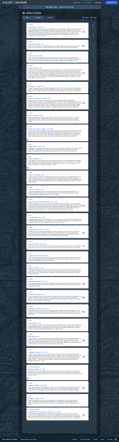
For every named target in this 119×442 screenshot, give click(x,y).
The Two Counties (85, 439)
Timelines (74, 439)
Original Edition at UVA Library (28, 439)
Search (112, 2)
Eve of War (76, 2)
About (102, 439)
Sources (95, 439)
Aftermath (98, 2)
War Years (87, 2)
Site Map (110, 439)
